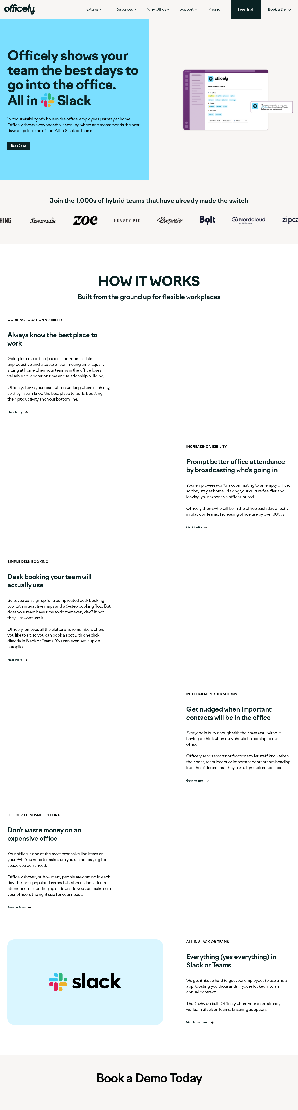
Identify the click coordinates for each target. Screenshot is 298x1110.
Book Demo (18, 146)
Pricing (214, 9)
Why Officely (158, 9)
